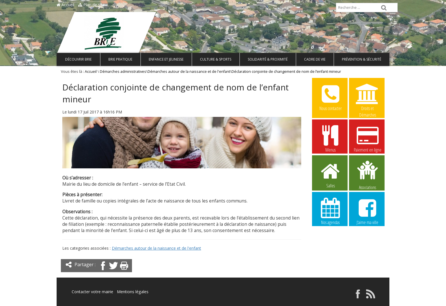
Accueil (65, 4)
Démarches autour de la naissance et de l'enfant (189, 71)
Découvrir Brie (78, 59)
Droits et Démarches (367, 97)
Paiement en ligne (367, 138)
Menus (330, 138)
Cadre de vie (314, 59)
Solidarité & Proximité (268, 59)
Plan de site (91, 4)
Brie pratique (120, 59)
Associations (367, 174)
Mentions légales (132, 291)
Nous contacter (330, 96)
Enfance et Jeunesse (166, 59)
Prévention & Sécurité (361, 59)
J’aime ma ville (367, 211)
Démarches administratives (123, 71)
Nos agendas (330, 211)
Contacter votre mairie (92, 291)
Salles (330, 174)
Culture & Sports (215, 59)
